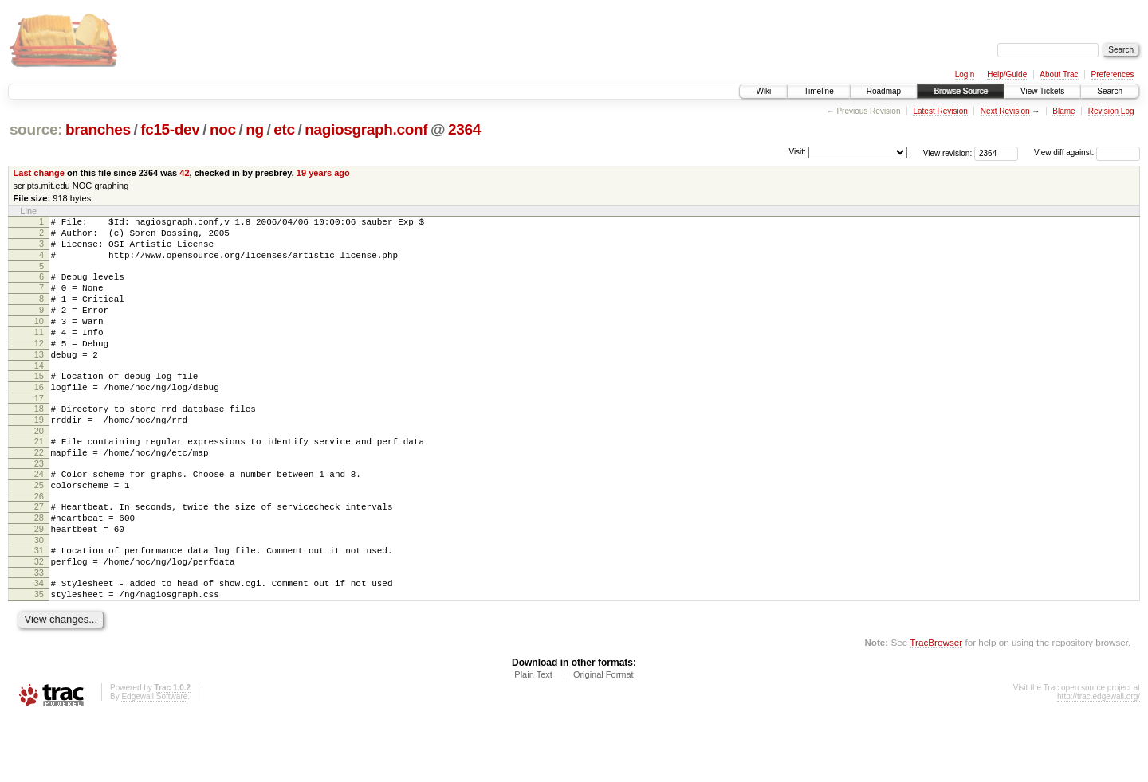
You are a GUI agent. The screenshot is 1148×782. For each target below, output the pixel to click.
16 (39, 418)
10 (39, 340)
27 (39, 554)
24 (39, 517)
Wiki (763, 91)
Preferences (1112, 74)
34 (39, 642)
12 (39, 367)
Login (964, 74)
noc (223, 129)
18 (39, 442)
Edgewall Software (154, 761)
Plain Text (533, 739)
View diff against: (1087, 152)
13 (39, 380)
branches (98, 129)
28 (39, 568)
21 (39, 479)
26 (39, 544)
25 (39, 530)
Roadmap (884, 91)
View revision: (948, 152)
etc (283, 129)
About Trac (1059, 74)
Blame (1063, 111)
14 (39, 394)
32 (39, 619)
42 (184, 173)
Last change (39, 173)
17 (39, 431)
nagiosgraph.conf (366, 129)
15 (39, 404)
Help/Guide (1007, 74)
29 (39, 581)
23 (39, 506)
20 (39, 469)
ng (255, 129)
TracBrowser (936, 707)
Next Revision (1005, 111)
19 (39, 455)
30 (39, 595)
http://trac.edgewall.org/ (1098, 761)
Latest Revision (940, 111)
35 (39, 656)
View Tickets (1042, 91)
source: (36, 129)
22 (39, 493)
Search (1109, 91)
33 (39, 632)
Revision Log (1111, 111)
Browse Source (961, 91)
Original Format (603, 739)
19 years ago (323, 173)
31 (39, 605)
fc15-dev (169, 129)
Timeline (818, 91)
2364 (464, 129)
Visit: (797, 151)
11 (39, 353)
